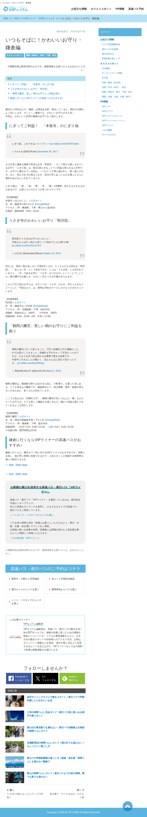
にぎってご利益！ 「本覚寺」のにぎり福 (32, 84)
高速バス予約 (136, 8)
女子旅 (105, 78)
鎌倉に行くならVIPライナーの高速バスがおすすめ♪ (36, 98)
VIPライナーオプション (112, 116)
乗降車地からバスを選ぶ (63, 589)
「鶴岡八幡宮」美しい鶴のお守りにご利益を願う (35, 93)
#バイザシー (43, 144)
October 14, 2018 (52, 253)
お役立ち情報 (79, 8)
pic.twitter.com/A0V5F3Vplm (64, 144)
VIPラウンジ (107, 125)
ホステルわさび (109, 135)
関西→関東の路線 (18, 465)
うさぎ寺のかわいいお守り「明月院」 (29, 89)
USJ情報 (106, 68)
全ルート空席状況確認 (62, 579)
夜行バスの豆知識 (110, 49)
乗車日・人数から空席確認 (24, 579)
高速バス (7, 18)
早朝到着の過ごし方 (111, 58)
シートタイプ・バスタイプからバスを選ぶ (32, 515)
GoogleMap (42, 204)
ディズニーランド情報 (112, 73)
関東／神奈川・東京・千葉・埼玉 (41, 55)
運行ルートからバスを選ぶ (24, 589)
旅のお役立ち (108, 54)
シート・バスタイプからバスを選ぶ (25, 602)
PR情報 (120, 8)
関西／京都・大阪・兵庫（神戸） (117, 97)
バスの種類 (107, 130)
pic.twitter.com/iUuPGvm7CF (26, 245)
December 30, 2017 (48, 151)
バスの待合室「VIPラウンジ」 (25, 538)
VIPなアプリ (107, 111)
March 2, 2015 (53, 371)
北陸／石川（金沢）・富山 (114, 87)
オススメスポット (101, 8)
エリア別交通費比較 (111, 44)
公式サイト (36, 200)
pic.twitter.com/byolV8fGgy (30, 363)
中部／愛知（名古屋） (112, 82)
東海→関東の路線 (18, 474)
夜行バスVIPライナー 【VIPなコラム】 (35, 18)
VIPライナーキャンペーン (113, 121)
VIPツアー (106, 106)
